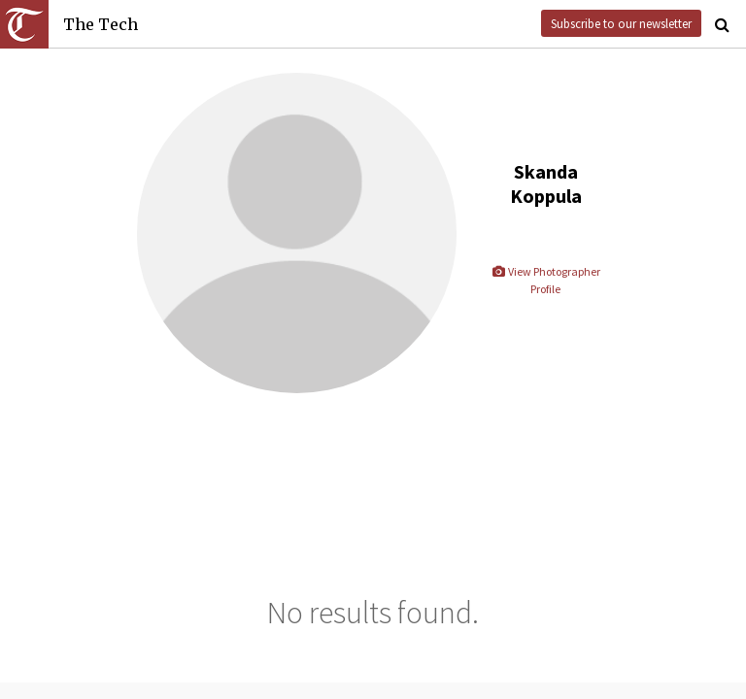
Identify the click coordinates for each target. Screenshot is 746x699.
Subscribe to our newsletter (621, 23)
